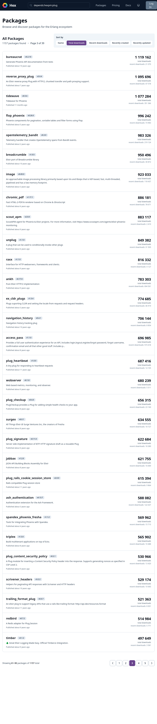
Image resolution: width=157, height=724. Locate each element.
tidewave (12, 96)
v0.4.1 (38, 318)
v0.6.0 (31, 400)
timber (11, 638)
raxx (9, 259)
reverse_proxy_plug (20, 76)
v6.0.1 (21, 419)
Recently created (120, 42)
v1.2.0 (21, 458)
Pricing (116, 5)
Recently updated (142, 42)
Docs (128, 5)
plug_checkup (16, 400)
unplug (11, 240)
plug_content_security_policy (26, 556)
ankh (9, 279)
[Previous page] (113, 663)
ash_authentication (20, 498)
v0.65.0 (21, 174)
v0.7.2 (22, 618)
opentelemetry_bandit (22, 135)
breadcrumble (16, 155)
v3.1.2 (21, 638)
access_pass (14, 338)
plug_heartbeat (17, 361)
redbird (11, 618)
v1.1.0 (21, 240)
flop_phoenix (15, 115)
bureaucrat (14, 57)
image (10, 174)
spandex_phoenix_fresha (23, 517)
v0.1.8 (26, 380)
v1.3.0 (21, 536)
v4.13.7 (40, 497)
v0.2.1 (53, 556)
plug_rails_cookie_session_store (28, 478)
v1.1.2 (47, 517)
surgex (11, 419)
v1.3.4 (30, 298)
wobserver (13, 380)
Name (61, 42)
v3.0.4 (39, 76)
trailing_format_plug (20, 599)
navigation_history (19, 318)
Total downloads (76, 42)
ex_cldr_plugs (15, 298)
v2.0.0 (27, 217)
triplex (10, 537)
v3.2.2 (37, 579)
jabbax (11, 458)
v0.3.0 (43, 135)
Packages (101, 5)
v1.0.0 (33, 360)
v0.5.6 (24, 96)
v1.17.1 (30, 197)
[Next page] (152, 663)
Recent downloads (98, 42)
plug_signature (16, 439)
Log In (151, 5)
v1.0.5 (32, 154)
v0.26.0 (31, 115)
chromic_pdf (15, 197)
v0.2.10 (28, 57)
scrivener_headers (19, 579)
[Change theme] (138, 5)
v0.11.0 (34, 439)
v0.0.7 (41, 599)
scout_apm (14, 217)
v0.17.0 (19, 279)
